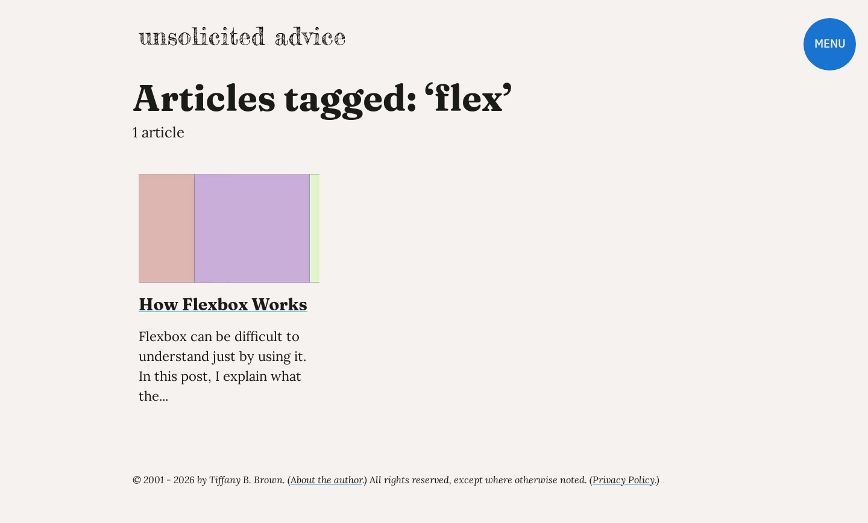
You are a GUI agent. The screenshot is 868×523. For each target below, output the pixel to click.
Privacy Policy (624, 480)
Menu (829, 44)
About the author (326, 480)
